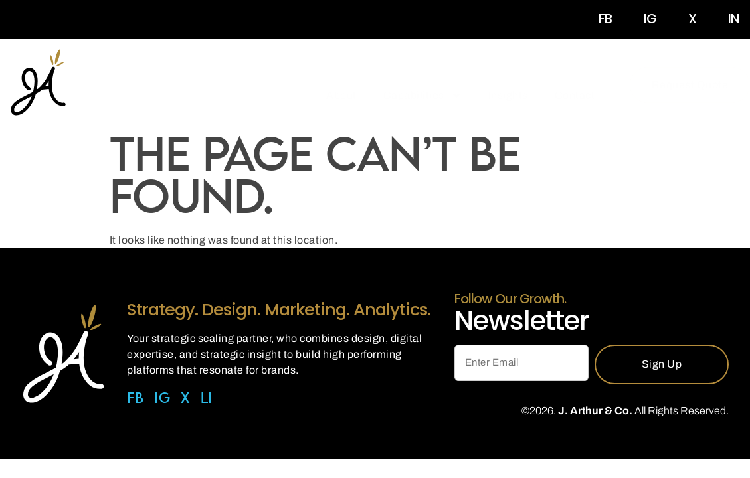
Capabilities (422, 85)
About (341, 84)
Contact (575, 84)
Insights (508, 84)
